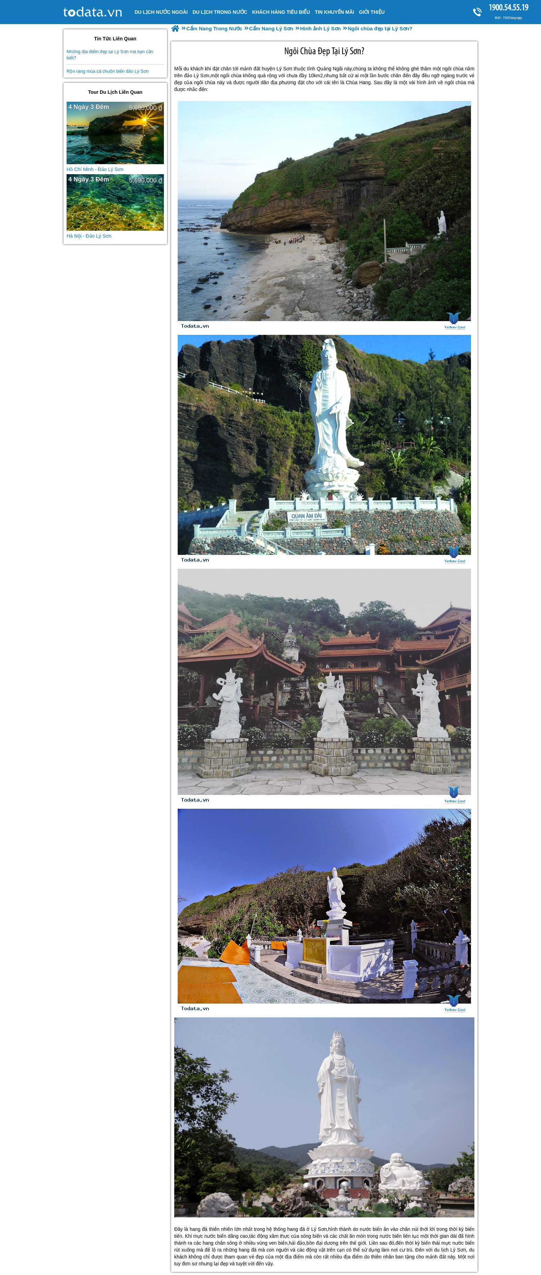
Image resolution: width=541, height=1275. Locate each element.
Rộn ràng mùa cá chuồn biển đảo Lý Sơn (108, 71)
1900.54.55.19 (508, 7)
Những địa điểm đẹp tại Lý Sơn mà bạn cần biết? (110, 54)
